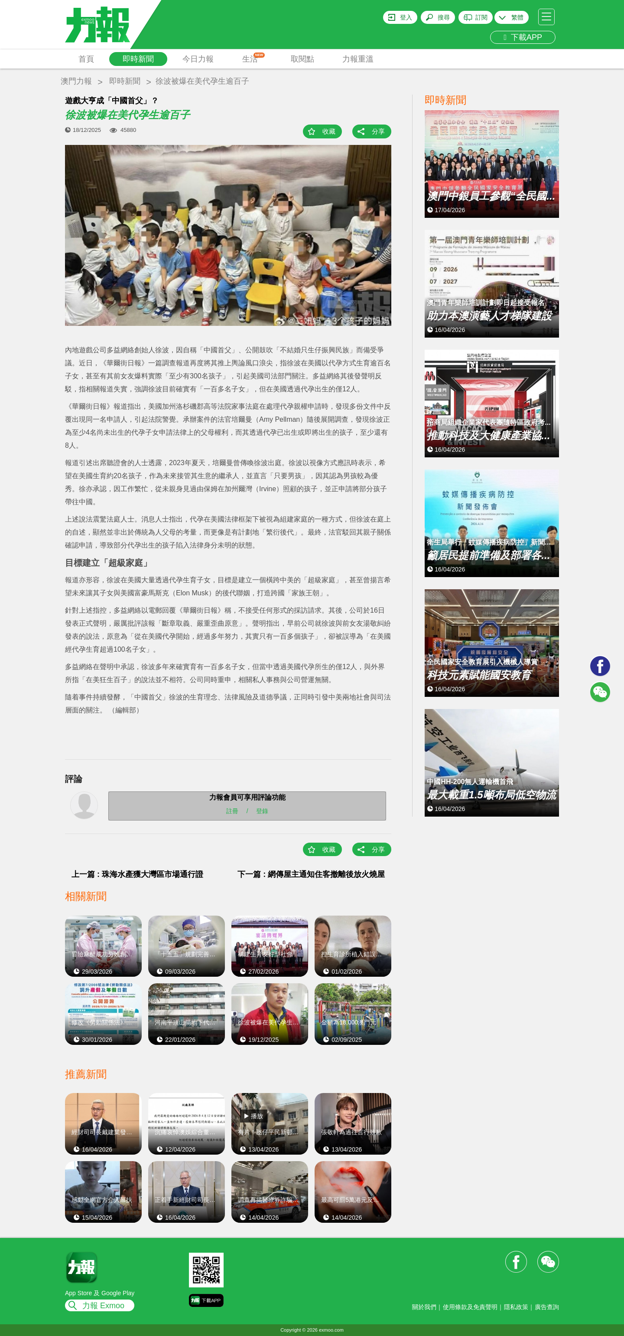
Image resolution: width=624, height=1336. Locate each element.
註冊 (232, 811)
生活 (253, 58)
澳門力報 (76, 81)
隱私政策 (516, 1306)
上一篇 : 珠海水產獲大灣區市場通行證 (137, 874)
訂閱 (481, 17)
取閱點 (302, 59)
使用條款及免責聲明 (470, 1306)
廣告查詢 (547, 1306)
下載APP (523, 37)
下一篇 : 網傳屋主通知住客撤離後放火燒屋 (311, 874)
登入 (406, 17)
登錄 (262, 811)
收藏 (328, 131)
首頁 (86, 59)
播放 (257, 1116)
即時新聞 (138, 59)
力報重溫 (358, 59)
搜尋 (444, 17)
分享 (378, 131)
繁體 (517, 17)
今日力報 (198, 59)
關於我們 (424, 1306)
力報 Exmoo (103, 1305)
